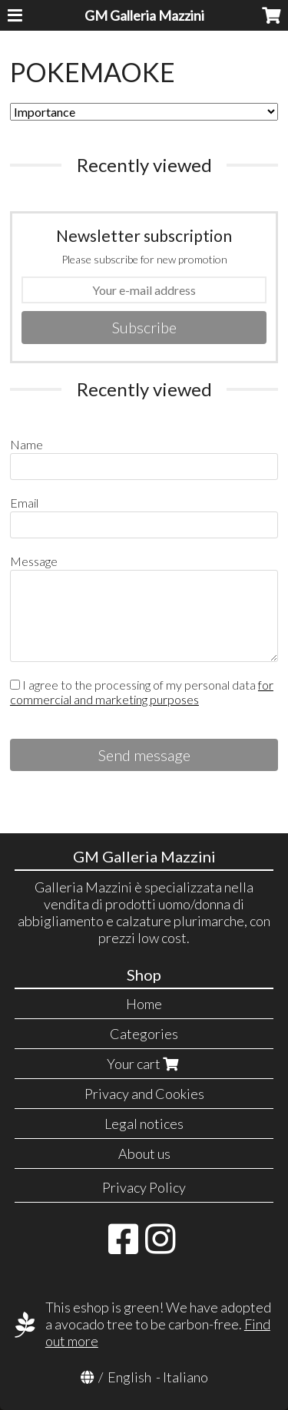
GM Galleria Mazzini (144, 15)
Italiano (185, 1377)
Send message (144, 755)
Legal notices (144, 1123)
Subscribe (144, 327)
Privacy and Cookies (144, 1093)
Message (34, 561)
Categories (144, 1033)
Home (144, 1003)
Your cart (144, 1063)
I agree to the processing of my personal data (141, 692)
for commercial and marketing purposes (141, 692)
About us (144, 1153)
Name (26, 444)
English (129, 1377)
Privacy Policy (144, 1187)
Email (24, 502)
